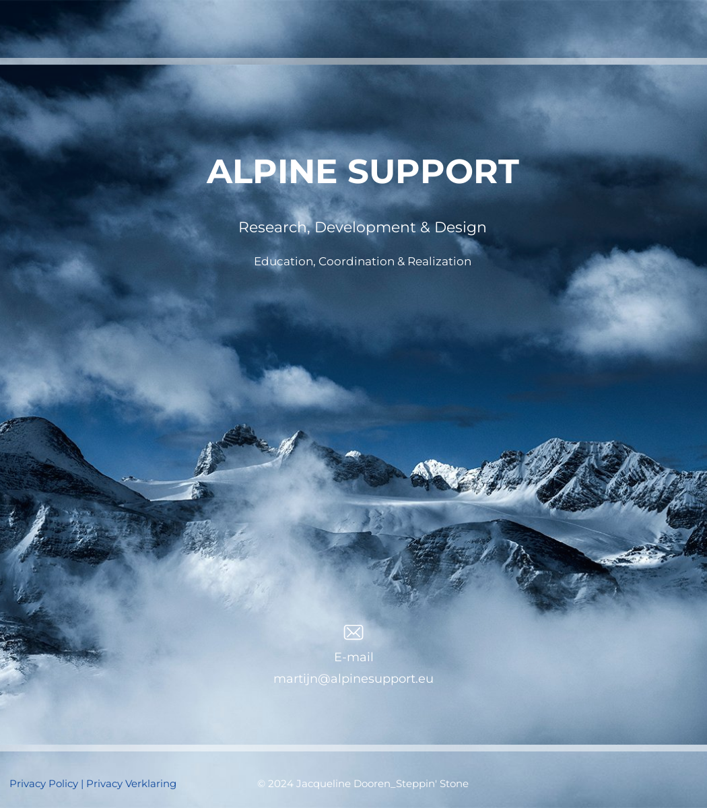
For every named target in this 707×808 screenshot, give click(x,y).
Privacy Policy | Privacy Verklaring (92, 783)
